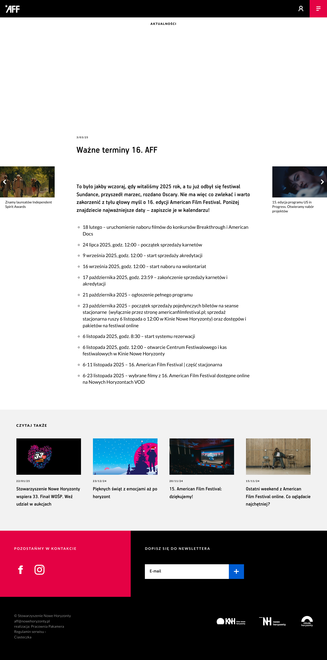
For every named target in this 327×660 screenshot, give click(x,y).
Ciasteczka (23, 637)
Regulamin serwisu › (30, 632)
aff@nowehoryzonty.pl (32, 621)
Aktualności (164, 24)
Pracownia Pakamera (47, 626)
